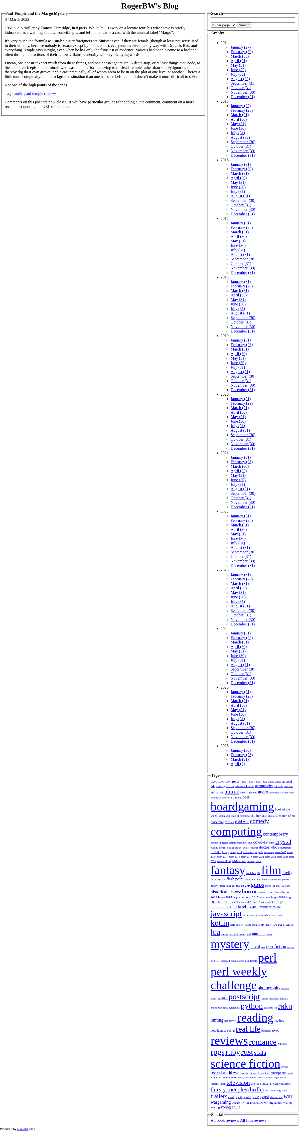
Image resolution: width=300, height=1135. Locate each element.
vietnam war (276, 1097)
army (243, 792)
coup (249, 842)
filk (258, 873)
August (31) (240, 196)
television (238, 1082)
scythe (284, 1066)
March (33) (240, 56)
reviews (50, 93)
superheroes (280, 1077)
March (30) (240, 466)
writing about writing (278, 1102)
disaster (254, 847)
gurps (257, 884)
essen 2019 (246, 856)
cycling (230, 847)
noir (263, 947)
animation (217, 792)
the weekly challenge (279, 1083)
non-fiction (276, 946)
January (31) (241, 164)
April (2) (238, 764)
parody (240, 960)
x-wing (215, 1107)
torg (279, 1090)
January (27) (241, 47)
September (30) (243, 142)
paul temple (33, 93)
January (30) (241, 750)
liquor (268, 924)
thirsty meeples (229, 1089)
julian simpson (250, 915)
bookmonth (224, 816)
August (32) (240, 79)
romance (262, 1041)
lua (215, 932)
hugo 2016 (238, 897)
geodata (236, 885)
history (234, 891)
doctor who (268, 847)
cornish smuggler (219, 842)
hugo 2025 (270, 902)
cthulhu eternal (218, 847)
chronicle (272, 816)
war (287, 1096)
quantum (268, 1007)
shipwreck (254, 1073)
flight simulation (252, 879)
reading (255, 1017)
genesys (215, 885)
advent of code (244, 786)
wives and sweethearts (252, 1102)
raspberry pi (230, 1020)
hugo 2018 (264, 897)
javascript (226, 913)
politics (223, 998)
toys (284, 1090)
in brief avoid (245, 906)
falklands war (239, 861)
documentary (284, 847)
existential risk (224, 861)
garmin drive (274, 879)
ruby (232, 1051)
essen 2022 (258, 856)
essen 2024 (282, 856)
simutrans (265, 1073)
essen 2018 (234, 856)
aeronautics (264, 786)
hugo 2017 (251, 897)
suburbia (268, 1077)
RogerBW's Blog (149, 5)
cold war (242, 822)
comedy (259, 821)
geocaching (225, 885)
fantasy (228, 870)
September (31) (243, 83)
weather (236, 1102)
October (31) (241, 88)
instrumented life (270, 907)
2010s (278, 781)
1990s (264, 781)
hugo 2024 (258, 902)
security (244, 1073)
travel (231, 1097)
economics (248, 852)
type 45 (255, 1097)
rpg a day (282, 1043)
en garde (259, 852)
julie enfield (264, 915)
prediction (274, 998)
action (230, 786)
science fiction (245, 1063)
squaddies (228, 1077)
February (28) (242, 110)
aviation (284, 792)
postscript (244, 996)
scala (260, 1052)
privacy (284, 998)
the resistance (259, 1083)
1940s (228, 781)
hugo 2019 (278, 897)
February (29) (242, 169)
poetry (214, 998)
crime (271, 842)
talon (223, 1083)
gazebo (285, 879)
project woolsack (219, 1007)
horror (249, 891)
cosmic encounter (237, 842)
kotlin (220, 922)
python (252, 1005)
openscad (225, 960)
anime (232, 791)
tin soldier (270, 1090)
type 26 (238, 1097)
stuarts (260, 1077)
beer (246, 797)
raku (285, 1005)
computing (236, 831)
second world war (225, 1072)
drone (233, 852)
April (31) (239, 61)
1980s (257, 781)
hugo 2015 (225, 897)
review (275, 1030)
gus (278, 885)
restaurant (266, 1030)
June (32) (238, 70)
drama (216, 852)
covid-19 (260, 842)
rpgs (217, 1051)
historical (219, 891)
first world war (218, 879)
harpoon (286, 885)
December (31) (243, 97)
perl (267, 957)
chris (264, 816)
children (255, 816)
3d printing (218, 786)
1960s (243, 781)
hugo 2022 (235, 902)
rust (247, 1051)
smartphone (278, 1073)
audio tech (274, 792)
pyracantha (234, 1007)
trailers (219, 1096)
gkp (247, 885)
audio (18, 93)
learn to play (236, 924)
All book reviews (224, 1120)
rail (275, 1007)
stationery (239, 1077)
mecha (224, 934)
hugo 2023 (246, 902)
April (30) (239, 119)
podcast (285, 988)
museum (258, 933)
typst (264, 1096)
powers (264, 998)
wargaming (221, 1102)
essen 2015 (280, 852)
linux (261, 924)
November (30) (243, 92)
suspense (215, 1083)
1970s (250, 781)
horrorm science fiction (269, 892)
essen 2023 (270, 856)
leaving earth (250, 924)
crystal (283, 841)
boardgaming (242, 806)
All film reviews (253, 1120)
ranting (217, 1020)
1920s (214, 781)
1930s (221, 781)
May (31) (238, 65)
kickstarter (276, 915)
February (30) (242, 52)
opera (233, 960)
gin (242, 885)
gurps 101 (270, 885)
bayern (237, 797)
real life (248, 1028)
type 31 (247, 1097)
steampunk (250, 1077)
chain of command (240, 816)
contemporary (275, 834)
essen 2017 (222, 856)
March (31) (240, 115)
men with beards (237, 934)
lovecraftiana (282, 924)
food (264, 879)
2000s (271, 781)
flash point (234, 879)
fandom (251, 861)
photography (269, 987)
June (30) (238, 128)
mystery (230, 943)
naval (255, 946)
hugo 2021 (223, 902)
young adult (230, 1107)
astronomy (251, 792)
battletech (227, 797)
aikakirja (278, 786)
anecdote (288, 786)
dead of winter (242, 847)
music (269, 934)
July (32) (238, 74)
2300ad (287, 781)
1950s (235, 781)
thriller (256, 1089)
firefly (287, 873)
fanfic (258, 861)
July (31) (238, 133)
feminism (251, 873)
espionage (269, 852)
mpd (248, 934)
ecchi (239, 852)
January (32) (241, 106)
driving (225, 852)
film (271, 870)
